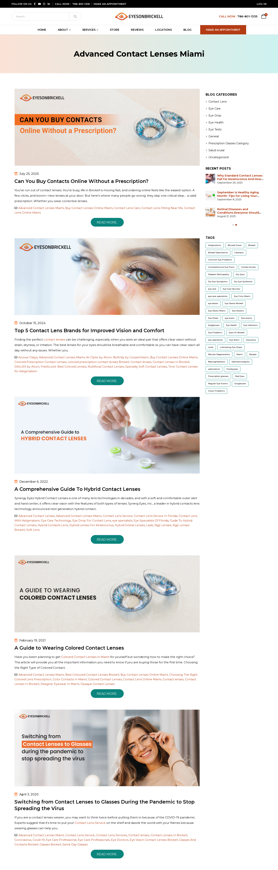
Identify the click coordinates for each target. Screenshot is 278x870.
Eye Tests (214, 129)
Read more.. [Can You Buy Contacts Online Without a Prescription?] (107, 222)
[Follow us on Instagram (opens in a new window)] (44, 4)
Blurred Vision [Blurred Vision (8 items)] (235, 245)
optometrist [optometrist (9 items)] (214, 369)
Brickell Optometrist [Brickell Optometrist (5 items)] (218, 252)
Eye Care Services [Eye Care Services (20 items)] (231, 289)
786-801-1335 (81, 3)
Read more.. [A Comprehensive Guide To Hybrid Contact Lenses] (107, 539)
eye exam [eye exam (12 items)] (230, 318)
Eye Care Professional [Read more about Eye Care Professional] (61, 840)
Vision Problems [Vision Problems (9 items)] (216, 391)
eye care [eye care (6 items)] (212, 289)
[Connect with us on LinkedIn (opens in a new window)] (48, 4)
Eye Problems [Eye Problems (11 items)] (215, 332)
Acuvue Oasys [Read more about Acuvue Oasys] (28, 357)
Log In (261, 3)
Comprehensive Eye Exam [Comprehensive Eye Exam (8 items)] (221, 267)
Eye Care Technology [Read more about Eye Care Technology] (56, 520)
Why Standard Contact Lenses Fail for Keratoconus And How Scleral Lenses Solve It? (240, 179)
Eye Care (214, 108)
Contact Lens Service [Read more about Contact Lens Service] (117, 516)
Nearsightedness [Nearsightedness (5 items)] (216, 361)
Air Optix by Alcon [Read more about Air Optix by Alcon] (99, 357)
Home (42, 29)
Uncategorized (218, 157)
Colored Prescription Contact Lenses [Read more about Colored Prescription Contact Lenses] (40, 362)
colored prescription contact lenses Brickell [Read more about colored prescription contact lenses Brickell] (98, 362)
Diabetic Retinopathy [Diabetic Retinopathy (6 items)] (218, 274)
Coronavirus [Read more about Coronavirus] (22, 840)
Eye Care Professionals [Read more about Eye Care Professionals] (94, 840)
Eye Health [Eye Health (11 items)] (231, 325)
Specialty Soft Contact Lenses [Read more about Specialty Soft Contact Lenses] (146, 366)
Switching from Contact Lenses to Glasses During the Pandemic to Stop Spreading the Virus (104, 805)
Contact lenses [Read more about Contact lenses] (141, 362)
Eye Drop (214, 115)
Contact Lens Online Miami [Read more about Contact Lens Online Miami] (142, 679)
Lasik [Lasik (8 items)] (210, 347)
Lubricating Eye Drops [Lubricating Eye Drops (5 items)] (231, 347)
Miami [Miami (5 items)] (239, 354)
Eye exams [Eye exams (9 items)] (246, 318)
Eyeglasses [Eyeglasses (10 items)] (214, 325)
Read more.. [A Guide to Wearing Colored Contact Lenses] (107, 694)
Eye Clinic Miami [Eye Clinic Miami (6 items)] (242, 296)
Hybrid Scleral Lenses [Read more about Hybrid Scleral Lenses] (130, 525)
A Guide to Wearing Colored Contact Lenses (69, 648)
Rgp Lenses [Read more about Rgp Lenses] (162, 525)
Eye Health (216, 122)
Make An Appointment (223, 29)
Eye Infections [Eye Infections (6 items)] (250, 325)
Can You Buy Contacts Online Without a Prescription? (81, 181)
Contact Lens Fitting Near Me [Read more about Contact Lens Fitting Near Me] (162, 208)
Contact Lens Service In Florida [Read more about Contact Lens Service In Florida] (155, 516)
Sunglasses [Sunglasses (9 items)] (240, 383)
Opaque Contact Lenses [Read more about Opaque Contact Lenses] (97, 684)
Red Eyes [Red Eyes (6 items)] (239, 376)
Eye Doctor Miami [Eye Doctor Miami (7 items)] (216, 310)
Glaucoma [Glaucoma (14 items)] (251, 340)
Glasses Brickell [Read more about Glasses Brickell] (50, 844)
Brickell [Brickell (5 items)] (251, 245)
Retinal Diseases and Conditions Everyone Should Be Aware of (238, 212)
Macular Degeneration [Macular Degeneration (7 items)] (219, 354)
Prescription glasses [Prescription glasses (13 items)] (218, 376)
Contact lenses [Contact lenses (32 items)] (248, 267)
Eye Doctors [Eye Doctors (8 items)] (238, 310)
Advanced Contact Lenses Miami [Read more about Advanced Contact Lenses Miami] (41, 208)
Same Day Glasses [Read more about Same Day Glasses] (75, 844)
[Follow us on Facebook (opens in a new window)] (34, 4)
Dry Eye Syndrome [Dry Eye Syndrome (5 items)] (243, 281)
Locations (163, 29)
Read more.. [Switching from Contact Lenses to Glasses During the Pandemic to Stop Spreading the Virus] (107, 854)
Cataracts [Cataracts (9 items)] (239, 252)
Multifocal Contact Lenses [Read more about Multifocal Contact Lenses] (106, 366)
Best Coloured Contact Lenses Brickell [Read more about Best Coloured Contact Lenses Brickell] (92, 674)
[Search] (40, 16)
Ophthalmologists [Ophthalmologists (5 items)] (241, 361)
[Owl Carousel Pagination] (233, 225)
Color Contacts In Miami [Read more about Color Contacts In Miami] (70, 679)
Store (114, 29)
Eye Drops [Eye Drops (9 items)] (213, 318)
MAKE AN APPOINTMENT (110, 3)
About (63, 29)
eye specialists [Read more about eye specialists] (122, 520)
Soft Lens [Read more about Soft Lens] (33, 530)
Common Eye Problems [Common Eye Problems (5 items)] (220, 259)
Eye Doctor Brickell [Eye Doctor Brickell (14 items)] (234, 303)
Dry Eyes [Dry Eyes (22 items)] (240, 274)
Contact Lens (217, 101)
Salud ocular (216, 150)
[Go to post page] (210, 179)
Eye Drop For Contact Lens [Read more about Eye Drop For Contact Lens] (91, 520)
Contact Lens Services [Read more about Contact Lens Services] (111, 835)
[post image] (107, 127)
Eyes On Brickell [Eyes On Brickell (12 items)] (237, 332)
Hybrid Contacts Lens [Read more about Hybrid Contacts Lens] (53, 525)
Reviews (137, 29)
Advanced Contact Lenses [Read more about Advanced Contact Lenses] (36, 516)
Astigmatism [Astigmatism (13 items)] (214, 245)
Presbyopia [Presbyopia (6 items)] (232, 369)
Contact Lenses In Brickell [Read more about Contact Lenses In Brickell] (171, 362)
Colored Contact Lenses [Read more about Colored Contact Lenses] (105, 679)
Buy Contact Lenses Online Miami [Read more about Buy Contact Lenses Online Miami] (89, 208)
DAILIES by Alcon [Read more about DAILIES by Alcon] (26, 366)
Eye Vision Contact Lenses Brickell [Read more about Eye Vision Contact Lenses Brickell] (154, 840)
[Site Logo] (139, 16)
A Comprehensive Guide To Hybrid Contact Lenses (77, 489)
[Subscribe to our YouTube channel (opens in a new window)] (39, 4)
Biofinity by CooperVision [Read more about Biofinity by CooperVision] (131, 357)
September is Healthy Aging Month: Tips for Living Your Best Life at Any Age (238, 196)
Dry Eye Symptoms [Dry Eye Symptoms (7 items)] (217, 281)
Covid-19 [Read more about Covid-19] (39, 840)
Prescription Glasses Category (228, 143)
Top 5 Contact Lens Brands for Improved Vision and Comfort (89, 330)
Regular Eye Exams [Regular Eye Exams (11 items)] (218, 383)
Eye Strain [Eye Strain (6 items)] (234, 340)
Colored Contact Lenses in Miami (85, 657)
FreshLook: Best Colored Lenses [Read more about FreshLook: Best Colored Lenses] (63, 366)
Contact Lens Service (90, 823)
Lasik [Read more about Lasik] (149, 525)
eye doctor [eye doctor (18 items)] (213, 303)
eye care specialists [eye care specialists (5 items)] (217, 296)
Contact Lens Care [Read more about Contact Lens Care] (127, 208)
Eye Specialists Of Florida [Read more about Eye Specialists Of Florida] (151, 520)
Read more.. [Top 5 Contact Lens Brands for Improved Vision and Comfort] (107, 381)
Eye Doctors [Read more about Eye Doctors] (119, 840)
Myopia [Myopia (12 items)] (252, 354)
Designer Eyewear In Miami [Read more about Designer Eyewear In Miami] (60, 684)
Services (89, 29)
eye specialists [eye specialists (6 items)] (215, 340)
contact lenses (54, 339)
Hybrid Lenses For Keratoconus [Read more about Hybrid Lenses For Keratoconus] (91, 525)
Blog (187, 29)
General (213, 136)
